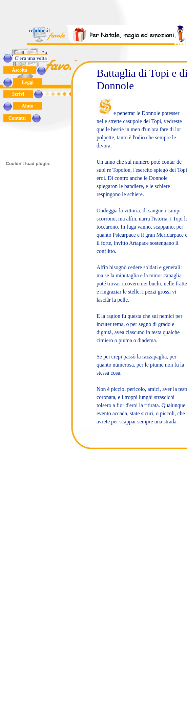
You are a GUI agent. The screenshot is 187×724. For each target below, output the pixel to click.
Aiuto (28, 106)
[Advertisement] (106, 14)
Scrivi (18, 94)
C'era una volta (31, 58)
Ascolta (20, 70)
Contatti (17, 118)
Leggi (28, 82)
